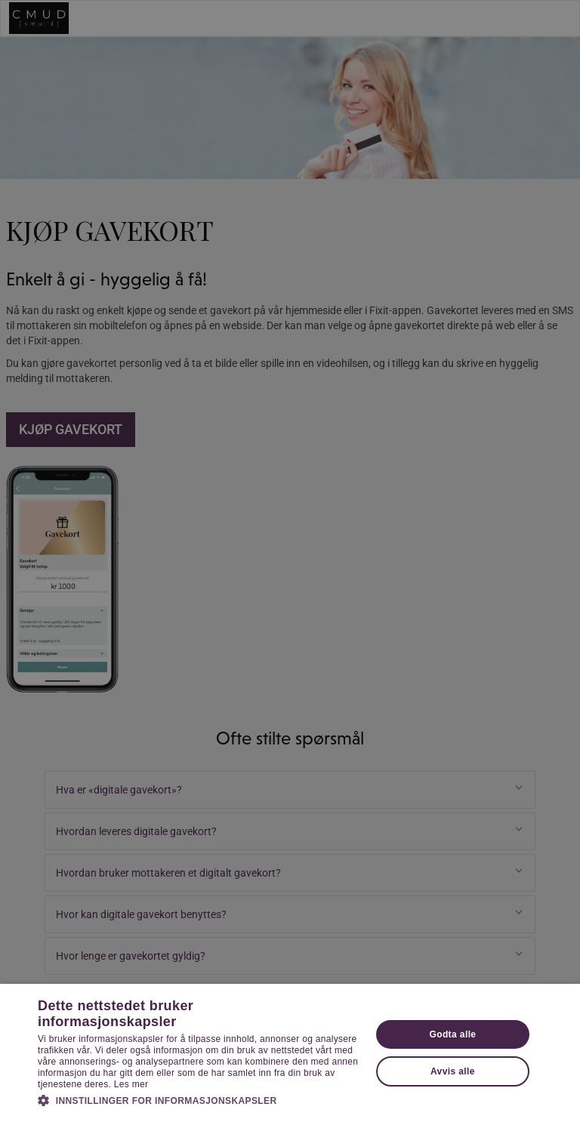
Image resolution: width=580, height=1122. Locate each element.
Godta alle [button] (452, 1034)
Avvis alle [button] (452, 1071)
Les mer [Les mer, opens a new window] (131, 1084)
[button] (199, 1100)
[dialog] (290, 561)
